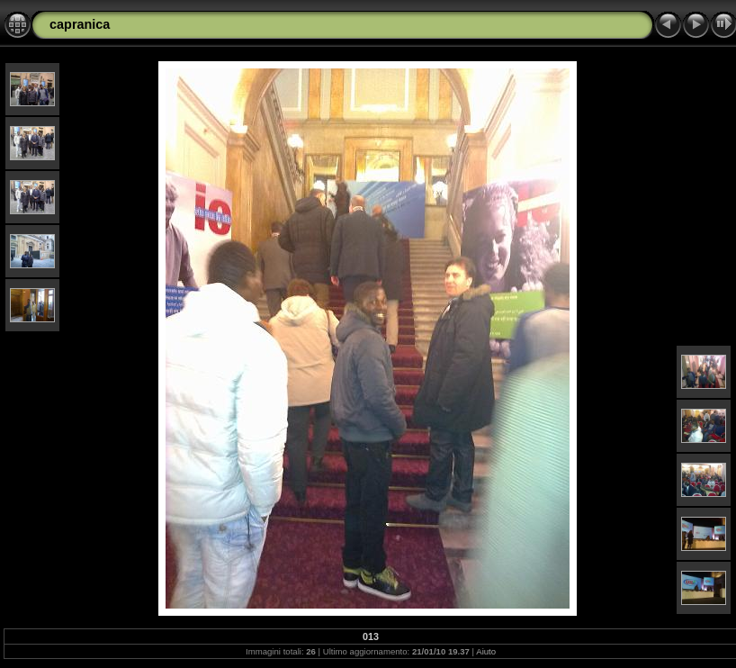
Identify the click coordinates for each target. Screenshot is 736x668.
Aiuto (486, 651)
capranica (79, 24)
